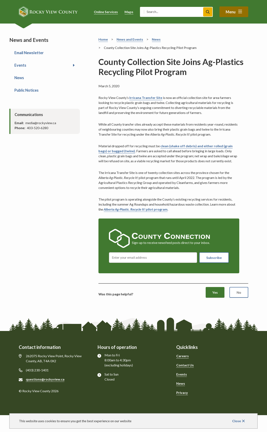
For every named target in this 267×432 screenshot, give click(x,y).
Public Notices (26, 90)
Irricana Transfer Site (145, 98)
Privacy (182, 393)
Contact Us (185, 365)
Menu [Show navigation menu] (231, 12)
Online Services (106, 12)
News (19, 77)
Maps (129, 12)
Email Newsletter (29, 52)
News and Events (130, 39)
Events (20, 65)
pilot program (136, 209)
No (239, 292)
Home (103, 39)
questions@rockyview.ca (45, 379)
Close (236, 421)
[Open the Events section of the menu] (73, 65)
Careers (182, 356)
